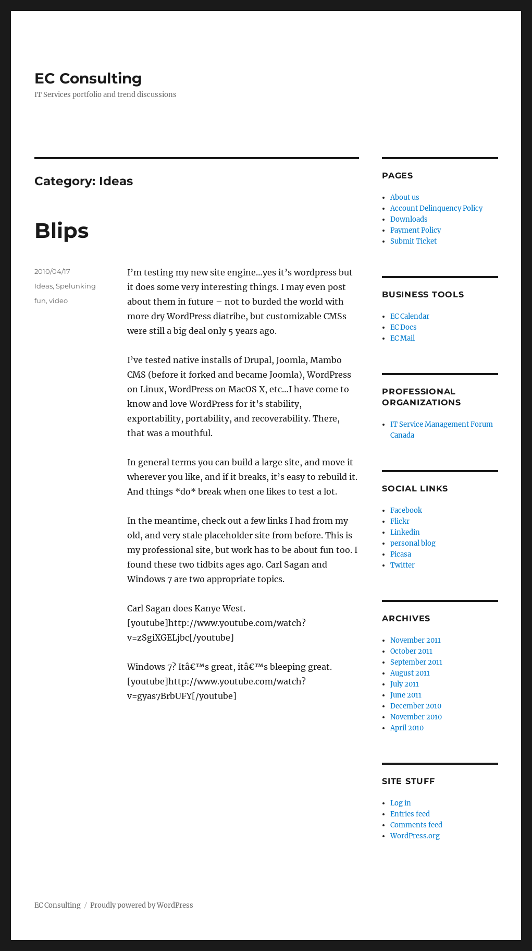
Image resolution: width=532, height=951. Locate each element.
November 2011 (415, 640)
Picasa (400, 554)
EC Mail (402, 338)
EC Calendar (409, 316)
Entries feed (410, 814)
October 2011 (411, 651)
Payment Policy (415, 230)
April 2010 (407, 728)
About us (404, 197)
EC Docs (403, 327)
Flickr (400, 521)
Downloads (409, 219)
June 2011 (406, 695)
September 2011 (416, 662)
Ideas (43, 286)
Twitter (402, 565)
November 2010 (416, 717)
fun (40, 300)
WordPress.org (415, 836)
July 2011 (404, 684)
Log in (400, 803)
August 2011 (410, 673)
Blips (61, 230)
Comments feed (416, 825)
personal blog (413, 543)
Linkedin (405, 532)
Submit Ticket (413, 241)
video (58, 300)
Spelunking (76, 286)
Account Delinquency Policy (436, 208)
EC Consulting (88, 78)
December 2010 (415, 706)
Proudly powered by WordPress (141, 905)
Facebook (406, 510)
